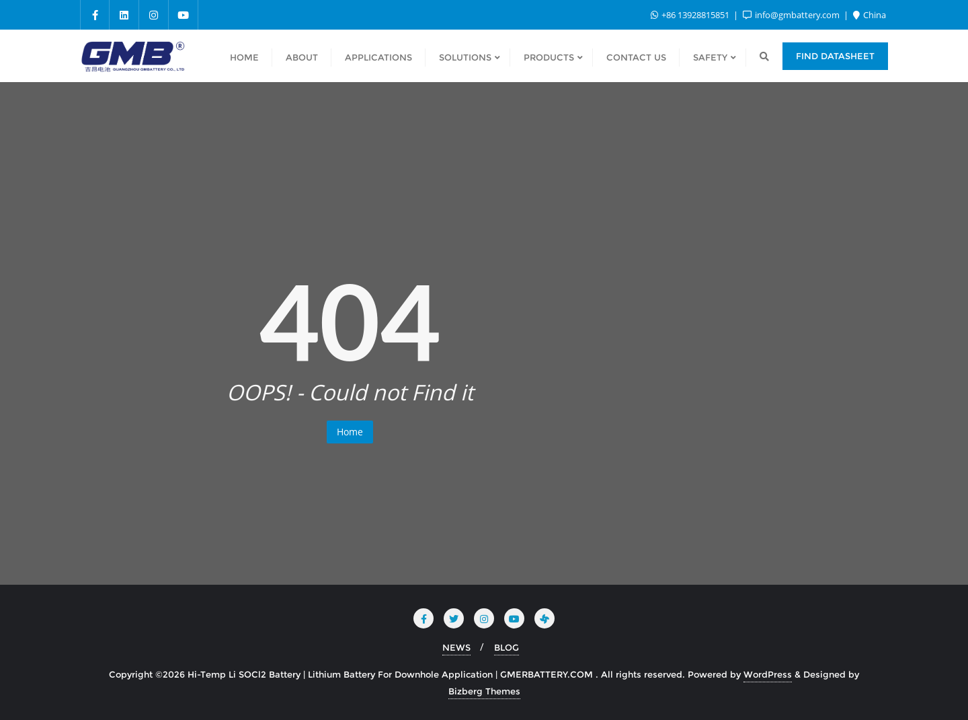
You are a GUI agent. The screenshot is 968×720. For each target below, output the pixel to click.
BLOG (506, 647)
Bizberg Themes (484, 691)
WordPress (767, 674)
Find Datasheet (835, 55)
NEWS (456, 647)
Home (350, 431)
